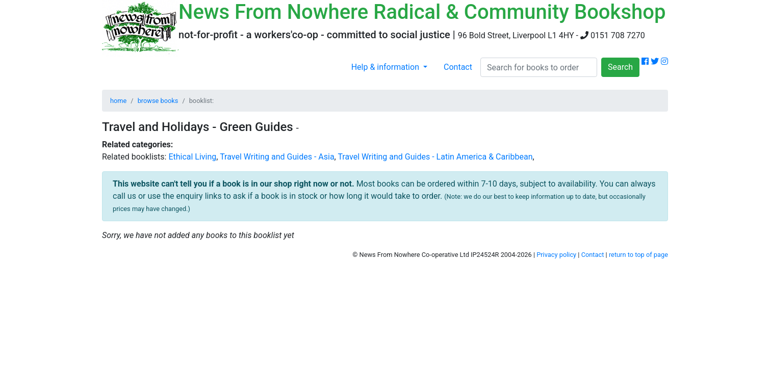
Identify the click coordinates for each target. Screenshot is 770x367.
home (118, 100)
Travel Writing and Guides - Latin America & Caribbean (435, 157)
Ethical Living (192, 157)
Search (620, 67)
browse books (158, 100)
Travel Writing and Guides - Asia (277, 157)
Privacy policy (556, 254)
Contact (458, 67)
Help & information (386, 67)
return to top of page (638, 254)
